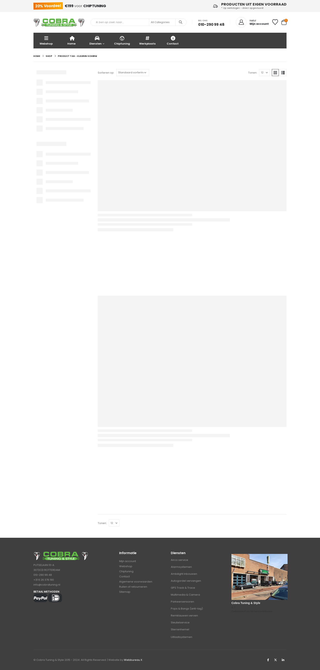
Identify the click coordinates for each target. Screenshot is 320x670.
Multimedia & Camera (185, 595)
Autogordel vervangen (186, 581)
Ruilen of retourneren (133, 587)
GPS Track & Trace (183, 588)
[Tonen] (264, 72)
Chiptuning (122, 40)
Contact (173, 40)
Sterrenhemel (180, 629)
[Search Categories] (162, 22)
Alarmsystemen (181, 567)
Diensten (95, 40)
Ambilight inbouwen (184, 574)
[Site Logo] (58, 22)
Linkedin (283, 660)
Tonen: (252, 73)
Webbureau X (133, 660)
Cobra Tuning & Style (245, 603)
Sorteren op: (106, 73)
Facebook (268, 660)
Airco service (179, 560)
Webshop (46, 40)
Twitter (275, 660)
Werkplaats (147, 40)
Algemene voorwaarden (135, 582)
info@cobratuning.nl (46, 585)
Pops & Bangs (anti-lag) (187, 609)
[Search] (180, 22)
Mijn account (127, 561)
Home (71, 40)
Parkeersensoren (182, 602)
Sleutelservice (180, 622)
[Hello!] (252, 22)
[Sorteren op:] (132, 72)
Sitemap (124, 592)
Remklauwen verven (184, 615)
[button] (275, 72)
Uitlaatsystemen (181, 637)
